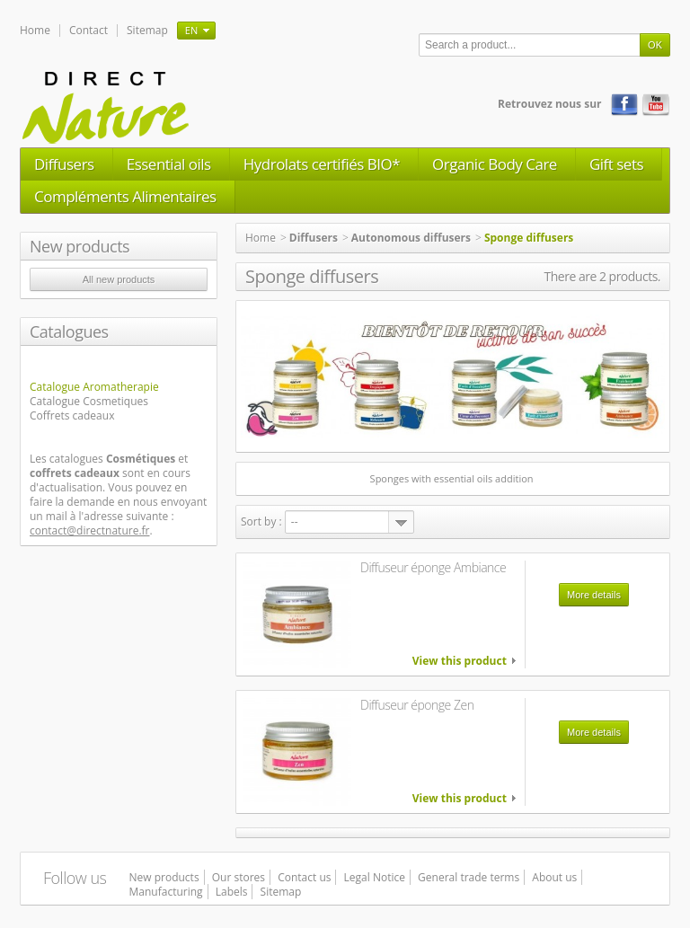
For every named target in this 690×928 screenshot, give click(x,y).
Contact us (304, 877)
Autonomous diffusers (411, 237)
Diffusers (64, 164)
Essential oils (169, 164)
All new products (119, 279)
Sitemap (147, 30)
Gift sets (616, 164)
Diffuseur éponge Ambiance (433, 567)
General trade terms (468, 877)
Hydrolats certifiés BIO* (321, 164)
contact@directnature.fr (90, 530)
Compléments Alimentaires (125, 196)
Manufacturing (166, 891)
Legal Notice (374, 877)
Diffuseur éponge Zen (416, 704)
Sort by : (261, 521)
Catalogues (69, 331)
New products (79, 246)
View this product (459, 661)
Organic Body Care (494, 164)
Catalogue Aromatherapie (94, 386)
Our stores (238, 877)
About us (554, 877)
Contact (88, 30)
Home (35, 30)
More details (594, 594)
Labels (232, 891)
